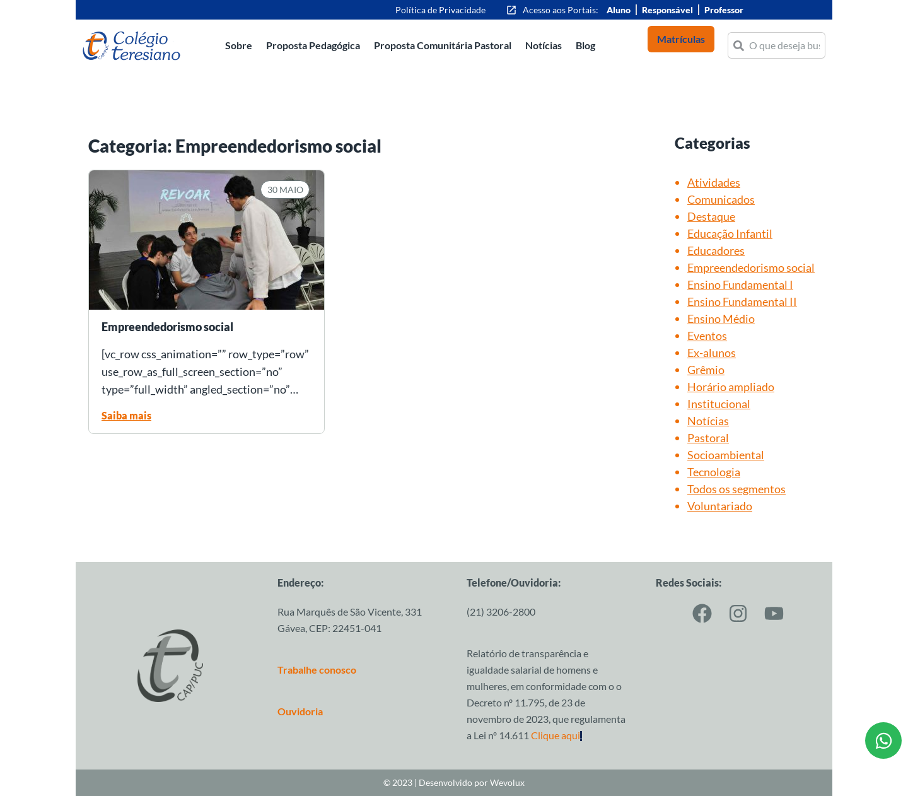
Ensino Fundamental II (742, 301)
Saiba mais (126, 415)
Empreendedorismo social (751, 267)
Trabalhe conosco (316, 670)
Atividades (713, 182)
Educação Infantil (729, 233)
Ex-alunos (711, 353)
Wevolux (507, 782)
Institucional (718, 404)
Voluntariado (719, 506)
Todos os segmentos (736, 489)
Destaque (711, 216)
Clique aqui (556, 735)
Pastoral (708, 438)
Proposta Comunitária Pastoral (442, 45)
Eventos (707, 335)
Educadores (716, 250)
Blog (585, 45)
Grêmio (706, 370)
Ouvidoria (300, 711)
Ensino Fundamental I (740, 284)
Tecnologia (713, 472)
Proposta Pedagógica (313, 45)
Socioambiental (725, 455)
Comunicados (721, 199)
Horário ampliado (730, 387)
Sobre (238, 45)
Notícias (543, 45)
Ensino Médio (721, 318)
